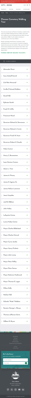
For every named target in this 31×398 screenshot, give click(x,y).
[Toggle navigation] (9, 61)
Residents (3, 9)
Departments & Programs (15, 343)
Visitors (11, 9)
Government (26, 9)
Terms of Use (15, 348)
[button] (26, 363)
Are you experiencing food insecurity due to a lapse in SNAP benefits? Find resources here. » (14, 1)
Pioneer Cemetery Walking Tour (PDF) (13, 52)
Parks (7, 13)
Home (2, 13)
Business (18, 9)
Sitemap (15, 346)
